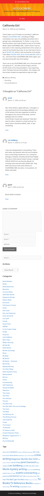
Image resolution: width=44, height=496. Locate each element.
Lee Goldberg (22, 8)
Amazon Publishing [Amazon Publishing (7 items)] (22, 452)
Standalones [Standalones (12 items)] (14, 476)
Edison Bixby (7, 300)
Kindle (5, 332)
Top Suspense (7, 420)
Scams (5, 380)
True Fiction (7, 425)
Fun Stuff (6, 319)
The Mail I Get (7, 404)
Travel (5, 422)
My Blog (5, 356)
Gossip (5, 321)
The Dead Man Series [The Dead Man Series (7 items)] (31, 476)
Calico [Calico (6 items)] (26, 455)
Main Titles (6, 340)
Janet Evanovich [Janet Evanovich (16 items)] (28, 462)
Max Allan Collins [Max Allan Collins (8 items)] (34, 466)
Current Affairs (8, 292)
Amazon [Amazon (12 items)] (13, 452)
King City (6, 334)
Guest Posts (7, 324)
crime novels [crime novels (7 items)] (31, 455)
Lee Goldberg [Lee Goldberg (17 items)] (15, 465)
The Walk (6, 412)
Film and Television (9, 313)
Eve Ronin (6, 303)
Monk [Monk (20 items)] (6, 469)
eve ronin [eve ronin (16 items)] (33, 458)
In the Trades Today (9, 329)
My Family (6, 364)
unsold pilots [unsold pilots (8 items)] (23, 487)
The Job (5, 401)
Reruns (5, 377)
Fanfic (5, 308)
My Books (6, 358)
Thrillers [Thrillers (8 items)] (26, 479)
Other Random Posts (10, 372)
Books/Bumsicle (8, 287)
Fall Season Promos (9, 305)
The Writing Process (9, 417)
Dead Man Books (8, 295)
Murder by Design (9, 350)
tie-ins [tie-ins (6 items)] (30, 479)
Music (5, 353)
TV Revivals (6, 428)
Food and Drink (8, 316)
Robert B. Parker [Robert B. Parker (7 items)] (11, 473)
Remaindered (7, 374)
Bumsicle (6, 289)
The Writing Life (8, 414)
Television (6, 390)
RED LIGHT (36, 54)
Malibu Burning (8, 342)
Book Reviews (7, 281)
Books (5, 284)
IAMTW (5, 326)
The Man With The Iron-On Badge (14, 406)
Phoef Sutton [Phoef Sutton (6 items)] (30, 469)
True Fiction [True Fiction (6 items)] (34, 479)
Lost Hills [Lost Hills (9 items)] (26, 466)
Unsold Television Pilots (11, 433)
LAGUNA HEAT (15, 54)
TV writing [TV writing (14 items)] (14, 486)
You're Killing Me (8, 441)
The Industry (7, 398)
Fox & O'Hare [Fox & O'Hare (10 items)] (15, 462)
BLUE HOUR (25, 54)
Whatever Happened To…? (12, 436)
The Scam (6, 409)
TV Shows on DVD (9, 430)
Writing (5, 438)
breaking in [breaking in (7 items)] (21, 455)
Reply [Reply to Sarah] (6, 130)
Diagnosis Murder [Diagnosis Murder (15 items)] (19, 459)
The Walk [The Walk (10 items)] (20, 479)
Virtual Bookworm (11, 83)
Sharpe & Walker (8, 388)
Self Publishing (8, 385)
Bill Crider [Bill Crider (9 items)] (36, 452)
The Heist (6, 396)
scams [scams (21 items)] (19, 472)
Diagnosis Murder (9, 297)
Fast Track (6, 310)
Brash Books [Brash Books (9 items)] (14, 455)
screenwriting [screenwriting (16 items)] (30, 472)
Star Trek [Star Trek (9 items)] (22, 476)
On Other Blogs (8, 369)
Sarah (10, 98)
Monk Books (7, 348)
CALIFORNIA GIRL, (14, 37)
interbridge (32, 493)
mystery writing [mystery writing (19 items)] (18, 469)
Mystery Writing (10, 78)
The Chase (6, 393)
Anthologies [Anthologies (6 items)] (30, 452)
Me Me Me (6, 345)
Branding (8, 80)
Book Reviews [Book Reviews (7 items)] (6, 455)
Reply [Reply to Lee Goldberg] (6, 174)
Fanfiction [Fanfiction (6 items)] (8, 462)
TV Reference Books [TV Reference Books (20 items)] (21, 483)
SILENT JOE (10, 52)
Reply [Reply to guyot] (6, 199)
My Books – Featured (10, 361)
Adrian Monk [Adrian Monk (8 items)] (6, 452)
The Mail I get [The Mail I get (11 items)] (11, 479)
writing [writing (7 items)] (29, 487)
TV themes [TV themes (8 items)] (36, 483)
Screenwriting (7, 382)
